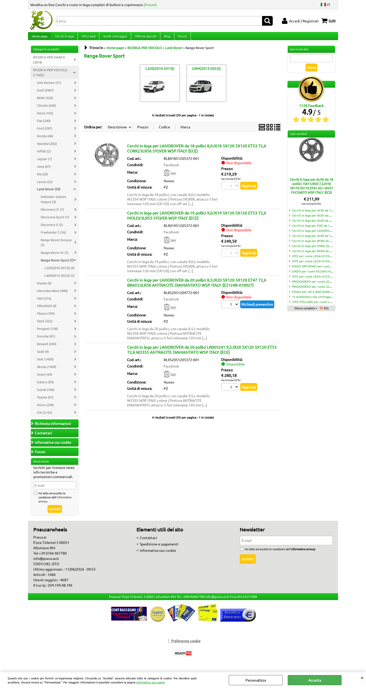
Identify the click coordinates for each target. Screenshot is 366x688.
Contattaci (148, 542)
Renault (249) (46, 348)
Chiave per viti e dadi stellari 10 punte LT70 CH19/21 (328, 296)
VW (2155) (44, 416)
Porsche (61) (46, 340)
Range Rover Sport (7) (57, 264)
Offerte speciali (144, 38)
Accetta (314, 680)
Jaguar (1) (44, 163)
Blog (165, 38)
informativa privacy (303, 553)
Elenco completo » (306, 312)
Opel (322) (44, 325)
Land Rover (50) (48, 193)
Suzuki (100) (45, 393)
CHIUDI (361, 677)
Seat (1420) (45, 363)
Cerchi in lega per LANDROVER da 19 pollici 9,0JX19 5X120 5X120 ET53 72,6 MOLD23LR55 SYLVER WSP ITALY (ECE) (196, 219)
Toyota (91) (45, 401)
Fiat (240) (44, 125)
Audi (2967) (45, 94)
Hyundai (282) (47, 147)
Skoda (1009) (46, 371)
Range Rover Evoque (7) (56, 246)
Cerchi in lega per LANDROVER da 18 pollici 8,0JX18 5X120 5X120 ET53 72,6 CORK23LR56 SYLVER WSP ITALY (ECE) (196, 152)
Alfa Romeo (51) (49, 86)
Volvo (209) (45, 409)
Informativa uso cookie (150, 682)
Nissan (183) (46, 317)
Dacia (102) (45, 117)
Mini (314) (44, 302)
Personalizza (256, 680)
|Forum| (150, 4)
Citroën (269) (46, 109)
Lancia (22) (45, 186)
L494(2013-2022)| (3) (59, 279)
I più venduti (298, 138)
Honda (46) (45, 140)
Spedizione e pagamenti (159, 548)
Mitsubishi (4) (46, 310)
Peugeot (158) (47, 332)
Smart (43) (44, 378)
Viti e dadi (88, 38)
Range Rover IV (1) (54, 256)
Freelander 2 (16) (53, 236)
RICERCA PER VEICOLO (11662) (50, 76)
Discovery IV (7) (52, 213)
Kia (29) (42, 178)
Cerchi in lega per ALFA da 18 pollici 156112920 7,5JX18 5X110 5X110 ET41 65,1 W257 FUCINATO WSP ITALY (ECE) (311, 189)
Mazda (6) (44, 287)
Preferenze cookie (186, 645)
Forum (180, 38)
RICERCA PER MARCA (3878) (49, 63)
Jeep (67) (44, 170)
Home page (39, 38)
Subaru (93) (45, 386)
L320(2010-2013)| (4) (59, 272)
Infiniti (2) (44, 155)
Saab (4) (43, 355)
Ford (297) (44, 132)
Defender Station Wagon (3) (53, 203)
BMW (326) (45, 102)
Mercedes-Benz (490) (52, 295)
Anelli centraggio (114, 38)
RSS (326, 312)
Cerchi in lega (64, 38)
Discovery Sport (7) (55, 221)
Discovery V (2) (52, 228)
